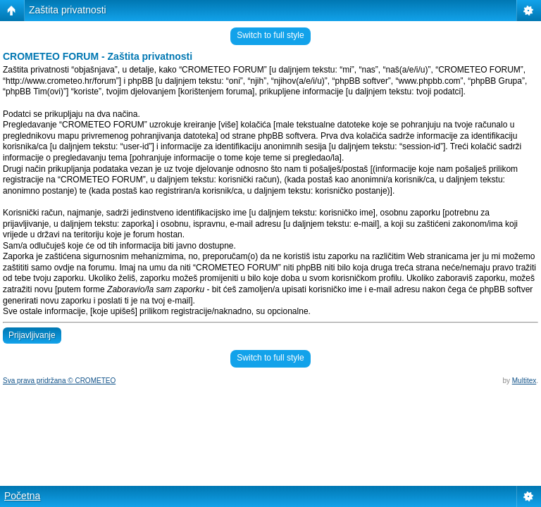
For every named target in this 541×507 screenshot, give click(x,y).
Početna (22, 495)
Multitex (524, 380)
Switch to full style (270, 35)
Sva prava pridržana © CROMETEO (59, 380)
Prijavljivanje (32, 335)
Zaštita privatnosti (67, 9)
